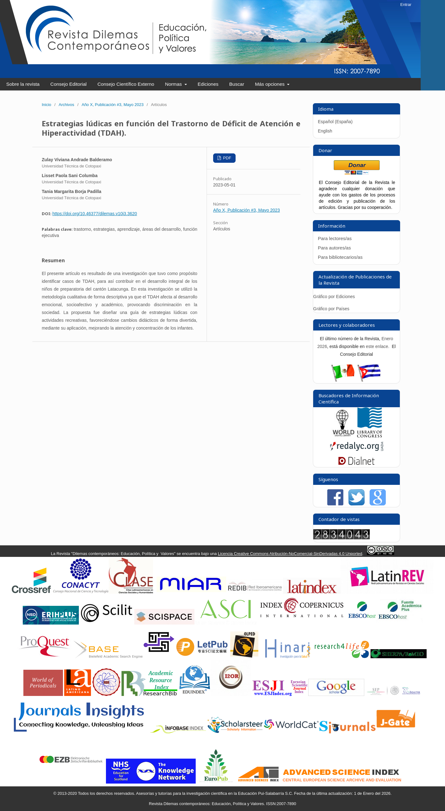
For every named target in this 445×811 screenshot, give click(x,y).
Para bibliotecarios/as (340, 257)
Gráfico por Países (332, 308)
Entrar (405, 4)
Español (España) (335, 121)
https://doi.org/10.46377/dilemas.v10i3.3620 (94, 213)
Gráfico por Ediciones (334, 296)
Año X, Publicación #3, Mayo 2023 (113, 104)
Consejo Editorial (68, 84)
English (325, 130)
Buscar (236, 84)
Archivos (66, 104)
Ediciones (208, 84)
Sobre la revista (23, 84)
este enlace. (378, 346)
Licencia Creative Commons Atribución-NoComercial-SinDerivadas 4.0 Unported (290, 553)
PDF (226, 158)
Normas (174, 84)
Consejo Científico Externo (126, 84)
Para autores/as (334, 247)
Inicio (46, 104)
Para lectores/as (335, 238)
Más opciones (270, 84)
